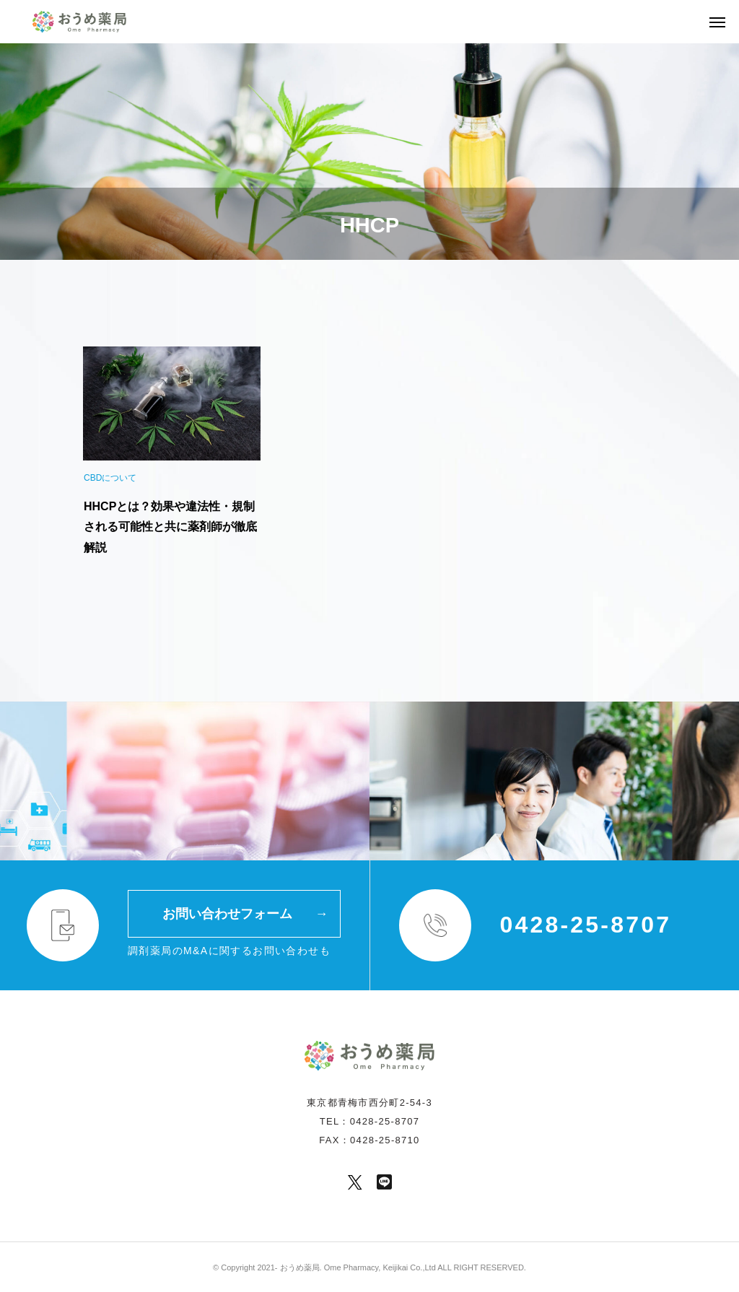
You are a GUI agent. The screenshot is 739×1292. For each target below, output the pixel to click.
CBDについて (110, 478)
